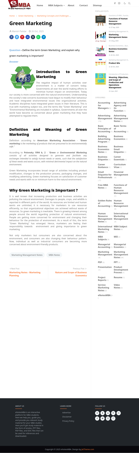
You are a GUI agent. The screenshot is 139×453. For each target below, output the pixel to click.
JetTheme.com (87, 449)
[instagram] (119, 3)
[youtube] (118, 413)
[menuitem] (40, 5)
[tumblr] (102, 413)
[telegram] (97, 413)
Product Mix (114, 63)
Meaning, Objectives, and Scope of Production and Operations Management (118, 82)
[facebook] (115, 3)
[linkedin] (108, 413)
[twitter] (102, 418)
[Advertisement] (112, 348)
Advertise (66, 412)
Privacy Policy (68, 421)
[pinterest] (113, 413)
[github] (113, 418)
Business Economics (116, 46)
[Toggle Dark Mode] (125, 3)
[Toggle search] (129, 3)
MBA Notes (54, 254)
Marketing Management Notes (27, 254)
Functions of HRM (115, 15)
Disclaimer (67, 416)
